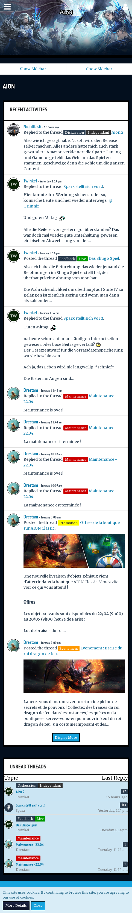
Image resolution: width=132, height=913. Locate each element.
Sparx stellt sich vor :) (83, 186)
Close (38, 905)
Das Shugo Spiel (104, 258)
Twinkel (30, 181)
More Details (16, 905)
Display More (66, 737)
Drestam (31, 390)
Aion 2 (118, 132)
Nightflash (32, 126)
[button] (7, 6)
